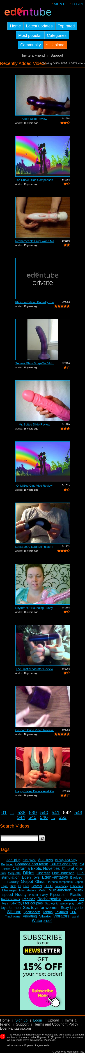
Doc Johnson (63, 873)
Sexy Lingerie (72, 908)
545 (32, 817)
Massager (9, 890)
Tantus (48, 912)
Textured (61, 912)
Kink (13, 886)
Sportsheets (31, 912)
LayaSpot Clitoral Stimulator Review (34, 546)
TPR (73, 912)
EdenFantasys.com (15, 1028)
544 (21, 817)
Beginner (7, 864)
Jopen (79, 882)
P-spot (33, 895)
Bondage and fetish (31, 864)
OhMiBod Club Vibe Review (34, 485)
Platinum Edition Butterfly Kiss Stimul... (34, 302)
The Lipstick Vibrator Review (34, 669)
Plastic (75, 895)
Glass (40, 882)
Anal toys (45, 860)
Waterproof (42, 920)
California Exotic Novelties (36, 868)
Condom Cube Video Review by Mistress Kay (34, 730)
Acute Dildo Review (34, 118)
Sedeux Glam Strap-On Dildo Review (34, 363)
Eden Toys (31, 877)
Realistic (28, 899)
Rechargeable (49, 899)
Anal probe (29, 860)
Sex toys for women (41, 907)
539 (33, 812)
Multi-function (59, 890)
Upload (53, 1020)
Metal (42, 890)
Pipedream (58, 895)
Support (57, 55)
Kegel (4, 886)
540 (44, 812)
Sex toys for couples (26, 903)
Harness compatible (60, 882)
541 (56, 812)
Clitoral (68, 868)
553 (63, 817)
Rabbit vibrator (10, 899)
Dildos (28, 873)
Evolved (76, 877)
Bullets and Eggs (64, 864)
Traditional (13, 916)
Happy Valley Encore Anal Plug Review (34, 791)
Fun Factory (9, 882)
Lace (26, 886)
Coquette (14, 873)
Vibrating (30, 916)
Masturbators (27, 890)
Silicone (14, 912)
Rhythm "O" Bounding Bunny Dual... (34, 608)
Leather (37, 886)
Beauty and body (66, 860)
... (12, 812)
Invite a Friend (33, 55)
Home (5, 1020)
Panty (44, 895)
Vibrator (45, 916)
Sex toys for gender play (59, 903)
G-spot (27, 881)
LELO (48, 886)
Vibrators (61, 916)
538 (21, 812)
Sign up (60, 4)
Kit (19, 886)
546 (44, 817)
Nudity (21, 894)
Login (77, 4)
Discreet (43, 873)
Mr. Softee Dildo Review (34, 424)
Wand (75, 916)
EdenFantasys (55, 877)
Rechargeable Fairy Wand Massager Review (34, 241)
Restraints (70, 899)
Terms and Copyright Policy (56, 1024)
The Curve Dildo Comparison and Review (34, 180)
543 (78, 812)
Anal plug (13, 860)
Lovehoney (61, 886)
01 (4, 812)
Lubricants (76, 886)
